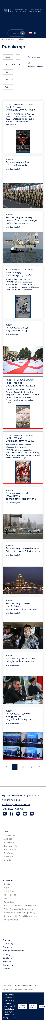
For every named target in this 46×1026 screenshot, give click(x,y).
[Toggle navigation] (3, 2)
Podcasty (7, 947)
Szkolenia (7, 958)
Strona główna (8, 39)
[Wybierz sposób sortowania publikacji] (29, 57)
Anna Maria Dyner (14, 279)
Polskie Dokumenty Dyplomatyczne (20, 906)
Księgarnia (8, 965)
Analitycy (7, 940)
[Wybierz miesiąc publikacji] (5, 64)
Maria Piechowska (14, 453)
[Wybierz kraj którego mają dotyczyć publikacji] (15, 64)
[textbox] (34, 33)
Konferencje (8, 944)
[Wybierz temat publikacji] (8, 79)
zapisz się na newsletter (16, 805)
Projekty (6, 954)
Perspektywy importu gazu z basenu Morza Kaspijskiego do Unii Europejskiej (22, 220)
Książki (7, 898)
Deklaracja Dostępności (29, 985)
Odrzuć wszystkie (33, 1006)
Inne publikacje (11, 920)
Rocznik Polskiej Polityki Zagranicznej (21, 916)
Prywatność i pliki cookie (11, 985)
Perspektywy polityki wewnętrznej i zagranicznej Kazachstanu (21, 496)
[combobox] (34, 33)
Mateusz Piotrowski (22, 397)
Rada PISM (9, 842)
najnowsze (34, 57)
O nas (5, 832)
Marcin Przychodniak (16, 114)
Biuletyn (9, 159)
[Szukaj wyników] (22, 33)
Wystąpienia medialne (13, 951)
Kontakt (7, 860)
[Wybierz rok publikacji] (18, 57)
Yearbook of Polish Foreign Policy (19, 913)
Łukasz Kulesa (22, 395)
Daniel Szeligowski (28, 284)
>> (23, 776)
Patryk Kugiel (12, 284)
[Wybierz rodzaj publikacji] (8, 57)
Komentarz (9, 902)
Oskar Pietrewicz (13, 290)
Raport (7, 888)
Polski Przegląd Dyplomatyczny (19, 104)
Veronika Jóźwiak (30, 287)
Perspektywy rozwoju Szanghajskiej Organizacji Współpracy (19, 717)
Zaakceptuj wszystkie (22, 1006)
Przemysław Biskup (14, 400)
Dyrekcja (8, 839)
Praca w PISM (10, 850)
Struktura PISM (10, 846)
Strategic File (10, 895)
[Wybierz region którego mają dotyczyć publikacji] (8, 72)
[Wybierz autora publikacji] (8, 86)
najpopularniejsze (35, 64)
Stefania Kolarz (20, 119)
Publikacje (21, 39)
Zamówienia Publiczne (9, 855)
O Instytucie (9, 835)
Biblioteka (7, 962)
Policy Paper (9, 891)
